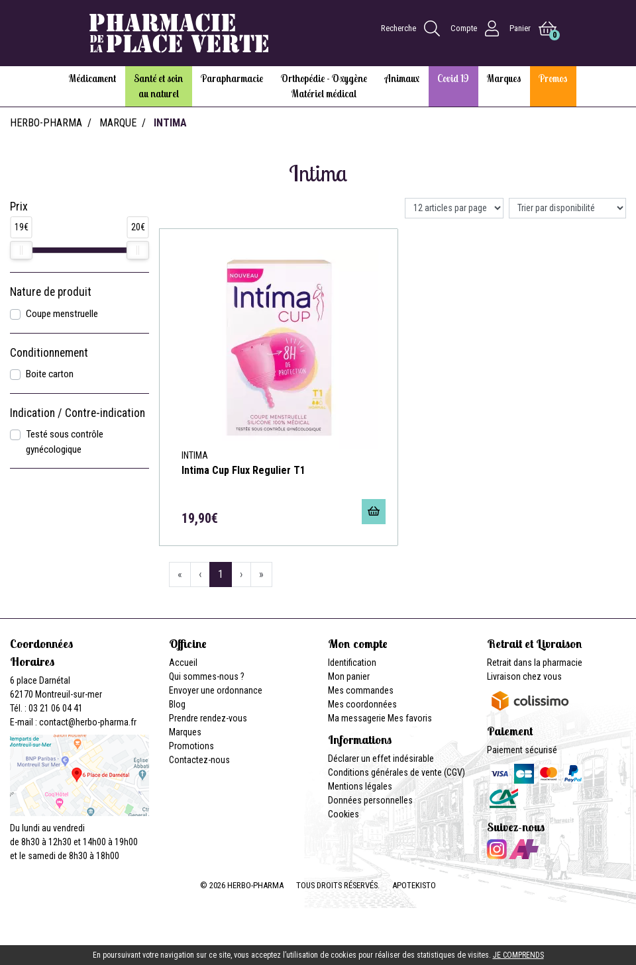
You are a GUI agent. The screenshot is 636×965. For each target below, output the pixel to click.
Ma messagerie (357, 718)
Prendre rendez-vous (208, 718)
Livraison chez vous (524, 676)
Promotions (191, 746)
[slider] (21, 250)
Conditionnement (49, 352)
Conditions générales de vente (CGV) (396, 772)
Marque (117, 122)
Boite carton (50, 374)
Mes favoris (410, 718)
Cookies (343, 814)
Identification (352, 662)
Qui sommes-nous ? (206, 676)
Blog (177, 704)
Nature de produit (50, 292)
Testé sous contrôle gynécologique (64, 441)
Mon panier (349, 676)
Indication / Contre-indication (77, 413)
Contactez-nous (199, 760)
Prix (19, 206)
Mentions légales (360, 786)
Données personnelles (370, 800)
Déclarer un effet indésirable (381, 758)
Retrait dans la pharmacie (534, 662)
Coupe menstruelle (62, 314)
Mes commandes (361, 690)
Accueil (183, 662)
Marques (185, 732)
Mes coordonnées (362, 704)
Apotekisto (414, 885)
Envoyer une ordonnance (215, 690)
